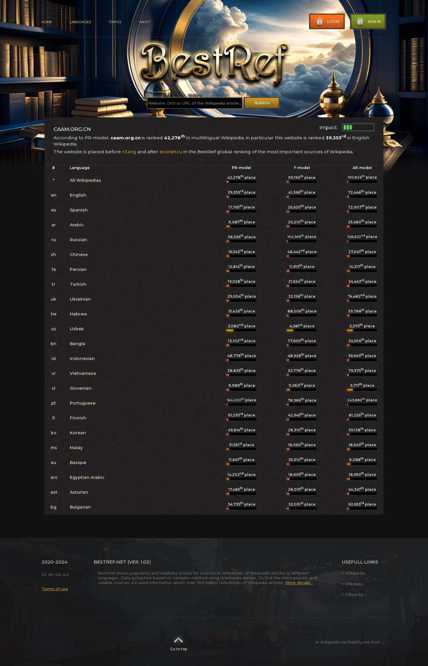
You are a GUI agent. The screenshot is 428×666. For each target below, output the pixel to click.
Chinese (79, 254)
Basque (78, 462)
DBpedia (352, 594)
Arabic (77, 225)
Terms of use (55, 588)
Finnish (78, 418)
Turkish (78, 284)
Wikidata (352, 583)
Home (47, 22)
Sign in (368, 21)
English (78, 195)
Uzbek (77, 329)
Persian (78, 269)
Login (327, 21)
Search (262, 103)
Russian (78, 239)
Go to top (178, 642)
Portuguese (82, 403)
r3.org (129, 151)
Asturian (79, 492)
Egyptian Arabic (87, 477)
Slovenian (81, 388)
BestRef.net (110, 562)
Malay (76, 447)
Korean (78, 432)
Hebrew (78, 314)
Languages (80, 22)
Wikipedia (353, 573)
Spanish (79, 210)
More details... (299, 582)
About (145, 22)
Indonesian (82, 358)
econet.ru (171, 151)
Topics (115, 22)
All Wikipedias (85, 180)
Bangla (77, 343)
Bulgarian (80, 507)
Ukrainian (80, 299)
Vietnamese (83, 373)
